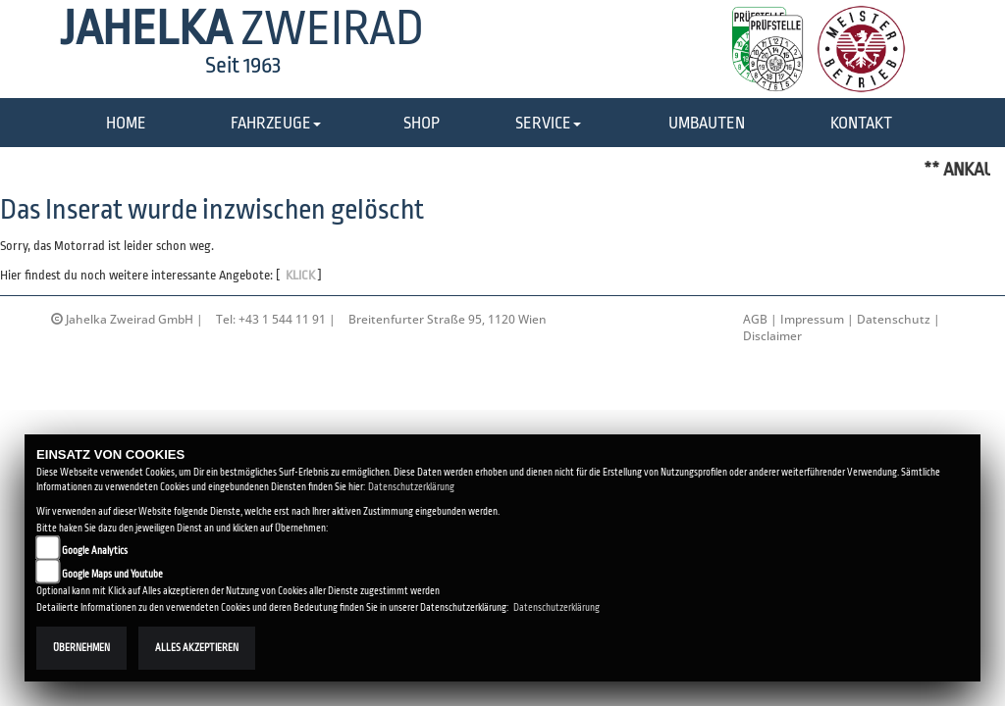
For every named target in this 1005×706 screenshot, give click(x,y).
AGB (755, 319)
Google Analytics (95, 550)
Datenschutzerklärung (411, 486)
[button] (276, 124)
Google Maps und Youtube (112, 574)
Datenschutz (893, 319)
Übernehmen (81, 647)
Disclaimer (772, 336)
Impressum (812, 319)
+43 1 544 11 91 (282, 319)
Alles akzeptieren (196, 647)
